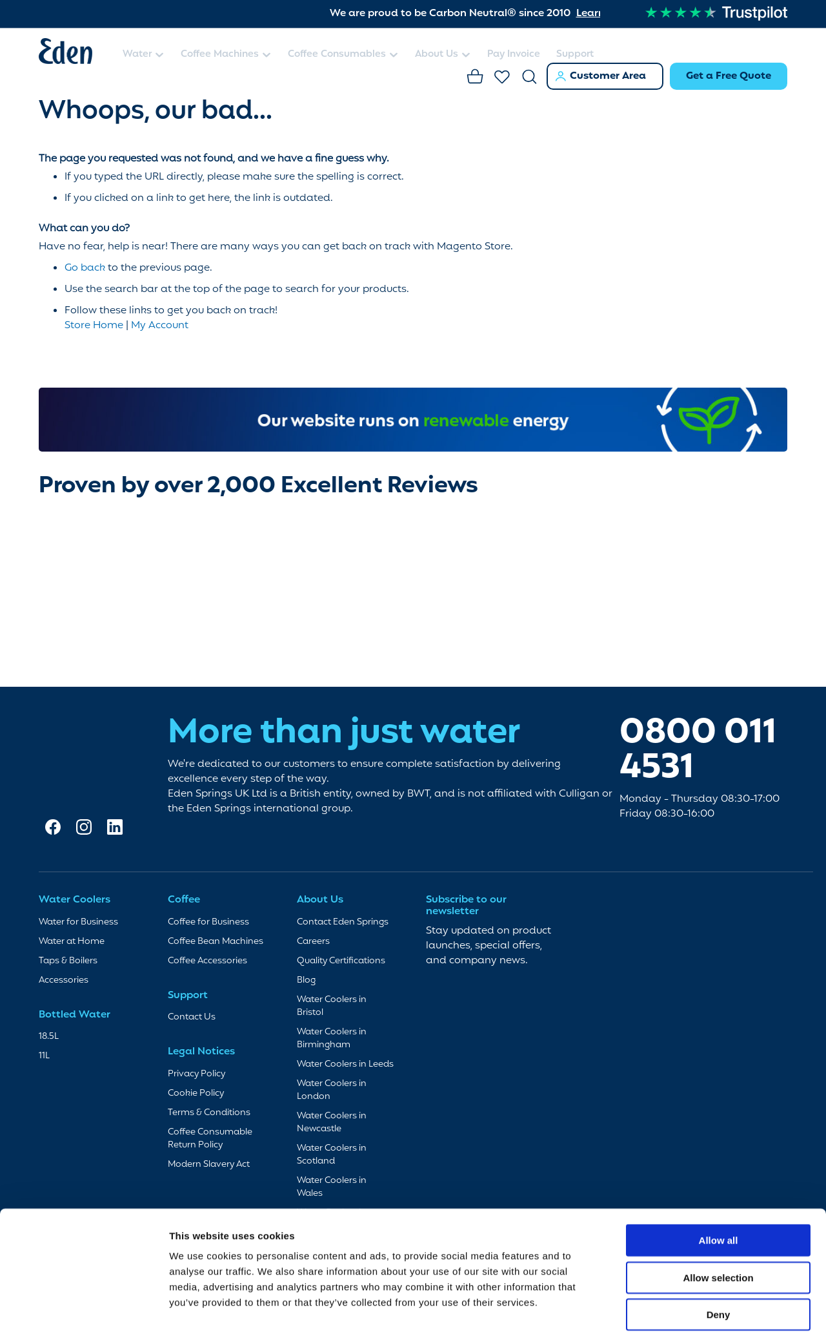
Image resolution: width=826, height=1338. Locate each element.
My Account (159, 324)
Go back (85, 267)
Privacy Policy (196, 1073)
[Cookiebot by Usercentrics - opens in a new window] (83, 1312)
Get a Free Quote (728, 76)
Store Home (94, 324)
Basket (475, 77)
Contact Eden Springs (342, 921)
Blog (306, 979)
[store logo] (74, 53)
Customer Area (608, 76)
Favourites (502, 77)
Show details (677, 1312)
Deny (718, 1255)
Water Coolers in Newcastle (332, 1121)
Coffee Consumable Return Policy (210, 1137)
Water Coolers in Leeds (345, 1063)
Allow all (718, 1181)
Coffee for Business (208, 921)
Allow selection (718, 1218)
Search (529, 77)
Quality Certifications (341, 960)
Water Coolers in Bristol (332, 1005)
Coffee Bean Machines (215, 940)
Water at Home (72, 940)
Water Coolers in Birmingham (332, 1037)
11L (44, 1055)
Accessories (63, 979)
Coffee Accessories (207, 960)
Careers (313, 940)
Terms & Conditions (209, 1111)
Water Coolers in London (332, 1089)
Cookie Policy (196, 1092)
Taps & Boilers (68, 960)
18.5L (49, 1036)
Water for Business (78, 921)
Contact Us (192, 1016)
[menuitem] (144, 55)
